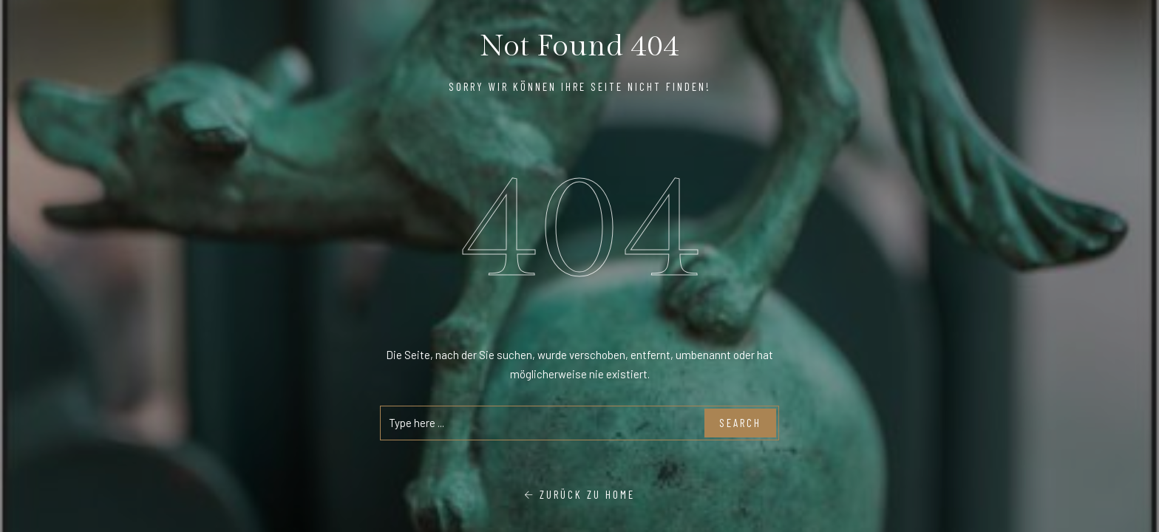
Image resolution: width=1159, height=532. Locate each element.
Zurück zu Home (579, 494)
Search (740, 422)
